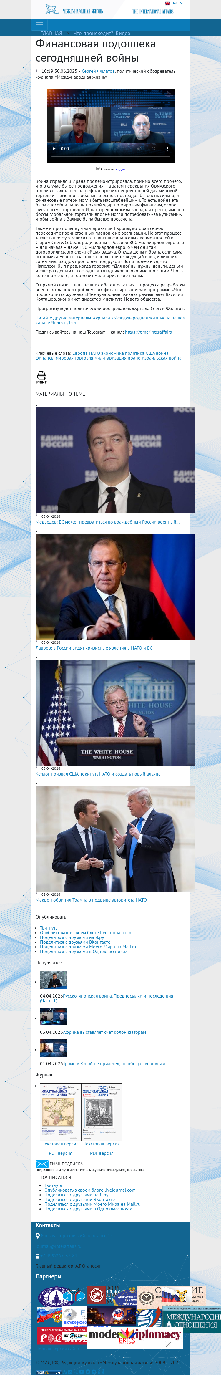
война (162, 353)
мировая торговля (74, 358)
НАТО (94, 353)
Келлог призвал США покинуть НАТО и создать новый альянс (98, 774)
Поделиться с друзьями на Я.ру (72, 937)
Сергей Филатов (98, 71)
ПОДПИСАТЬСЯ (55, 1177)
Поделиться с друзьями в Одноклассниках (83, 951)
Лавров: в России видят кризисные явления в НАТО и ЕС (94, 648)
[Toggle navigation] (39, 25)
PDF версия (60, 1153)
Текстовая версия (61, 1144)
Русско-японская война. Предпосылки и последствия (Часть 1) (106, 998)
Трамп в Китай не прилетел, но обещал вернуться (114, 1063)
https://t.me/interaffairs (148, 332)
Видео (123, 33)
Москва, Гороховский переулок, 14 (77, 1235)
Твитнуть (48, 928)
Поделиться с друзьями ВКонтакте (75, 942)
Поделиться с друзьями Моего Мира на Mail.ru (88, 947)
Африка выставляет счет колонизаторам (104, 1032)
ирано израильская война (155, 358)
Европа (80, 353)
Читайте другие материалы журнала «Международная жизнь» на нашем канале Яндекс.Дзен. (110, 320)
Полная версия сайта (57, 1348)
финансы (45, 358)
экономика (112, 353)
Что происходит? (93, 33)
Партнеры (48, 1276)
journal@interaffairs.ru (59, 1246)
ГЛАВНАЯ (51, 33)
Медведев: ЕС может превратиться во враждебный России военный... (108, 522)
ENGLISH (174, 3)
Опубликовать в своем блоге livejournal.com (85, 932)
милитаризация (110, 358)
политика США (140, 353)
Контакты (48, 1225)
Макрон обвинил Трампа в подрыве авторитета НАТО (91, 900)
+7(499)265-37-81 (58, 1255)
